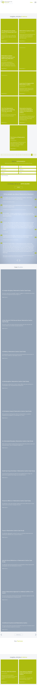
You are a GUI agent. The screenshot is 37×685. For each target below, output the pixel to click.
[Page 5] (13, 155)
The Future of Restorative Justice (17, 138)
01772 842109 (25, 184)
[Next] (35, 155)
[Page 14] (30, 155)
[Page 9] (20, 155)
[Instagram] (30, 2)
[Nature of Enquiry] (18, 177)
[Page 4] (11, 155)
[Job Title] (9, 173)
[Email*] (27, 167)
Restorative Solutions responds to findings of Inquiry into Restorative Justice (26, 110)
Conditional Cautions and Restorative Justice (14, 623)
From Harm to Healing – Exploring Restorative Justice (26, 673)
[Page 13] (28, 155)
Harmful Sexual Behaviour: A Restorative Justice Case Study (17, 561)
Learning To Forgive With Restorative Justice (27, 84)
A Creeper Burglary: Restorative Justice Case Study (16, 290)
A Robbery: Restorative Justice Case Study (14, 351)
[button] (1, 635)
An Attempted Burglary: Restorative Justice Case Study (17, 441)
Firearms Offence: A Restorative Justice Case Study (16, 500)
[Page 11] (24, 155)
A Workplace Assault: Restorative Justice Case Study (16, 411)
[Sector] (27, 173)
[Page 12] (26, 155)
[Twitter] (32, 2)
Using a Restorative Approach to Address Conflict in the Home (17, 592)
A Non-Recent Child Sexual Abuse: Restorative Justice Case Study (17, 321)
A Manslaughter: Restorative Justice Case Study (15, 381)
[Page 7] (16, 155)
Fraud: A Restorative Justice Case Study (13, 530)
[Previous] (1, 155)
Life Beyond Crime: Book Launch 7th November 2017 (9, 31)
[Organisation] (9, 170)
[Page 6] (14, 155)
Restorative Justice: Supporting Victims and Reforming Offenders (8, 57)
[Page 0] (3, 155)
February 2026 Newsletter (8, 671)
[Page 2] (7, 155)
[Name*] (9, 167)
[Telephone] (27, 170)
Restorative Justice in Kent (27, 30)
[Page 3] (9, 155)
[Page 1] (5, 155)
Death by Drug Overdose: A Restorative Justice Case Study (18, 471)
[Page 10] (22, 155)
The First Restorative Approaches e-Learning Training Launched (8, 110)
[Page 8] (18, 155)
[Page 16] (33, 155)
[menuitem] (30, 2)
